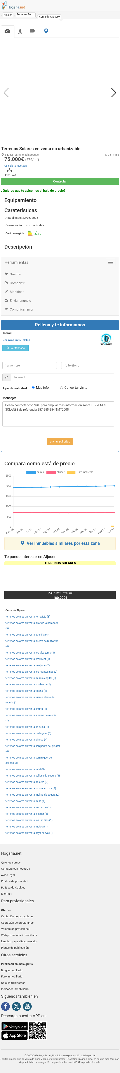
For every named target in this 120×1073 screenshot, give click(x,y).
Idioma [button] (6, 893)
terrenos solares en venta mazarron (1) (27, 807)
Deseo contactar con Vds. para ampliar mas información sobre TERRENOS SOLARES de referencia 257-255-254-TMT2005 (58, 413)
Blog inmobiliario (11, 970)
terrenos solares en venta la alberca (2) (28, 684)
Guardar (13, 274)
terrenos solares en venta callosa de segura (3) (32, 775)
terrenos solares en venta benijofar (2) (27, 665)
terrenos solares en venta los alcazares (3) (30, 652)
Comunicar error (19, 309)
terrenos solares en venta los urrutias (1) (28, 820)
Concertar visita (75, 388)
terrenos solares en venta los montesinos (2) (31, 671)
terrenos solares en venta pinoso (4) (26, 739)
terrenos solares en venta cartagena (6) (28, 733)
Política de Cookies (13, 887)
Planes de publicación (15, 947)
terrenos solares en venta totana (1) (26, 690)
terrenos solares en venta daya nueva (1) (29, 833)
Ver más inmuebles (16, 340)
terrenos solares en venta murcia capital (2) (30, 678)
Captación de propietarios (17, 922)
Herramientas (16, 262)
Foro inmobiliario (11, 976)
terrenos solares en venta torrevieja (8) (27, 616)
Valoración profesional (15, 928)
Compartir (14, 283)
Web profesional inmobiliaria (19, 935)
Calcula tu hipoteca (15, 165)
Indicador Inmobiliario (15, 989)
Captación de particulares (17, 916)
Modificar (14, 292)
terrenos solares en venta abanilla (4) (27, 634)
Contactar (60, 181)
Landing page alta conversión (19, 941)
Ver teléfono (15, 348)
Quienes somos (11, 862)
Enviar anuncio (18, 301)
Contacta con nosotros (15, 868)
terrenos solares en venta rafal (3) (25, 769)
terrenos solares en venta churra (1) (26, 708)
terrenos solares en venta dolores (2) (26, 782)
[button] (49, 16)
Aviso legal (8, 875)
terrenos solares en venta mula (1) (25, 801)
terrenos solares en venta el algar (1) (26, 813)
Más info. (43, 388)
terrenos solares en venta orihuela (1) (27, 726)
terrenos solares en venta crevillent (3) (27, 659)
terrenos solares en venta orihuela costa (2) (30, 788)
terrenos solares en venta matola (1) (26, 826)
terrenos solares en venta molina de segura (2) (32, 794)
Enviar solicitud (60, 441)
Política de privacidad (14, 881)
